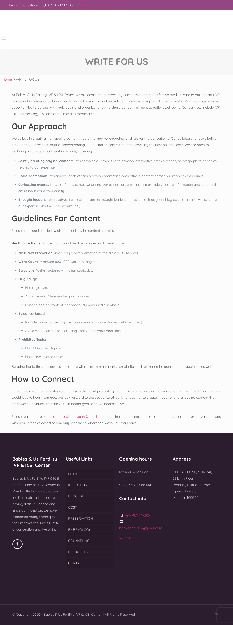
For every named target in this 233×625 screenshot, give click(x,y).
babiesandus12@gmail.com (101, 5)
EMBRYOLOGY (79, 529)
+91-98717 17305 (60, 5)
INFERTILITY (77, 485)
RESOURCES (78, 552)
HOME (73, 474)
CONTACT (76, 563)
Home (7, 79)
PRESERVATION (80, 518)
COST (72, 507)
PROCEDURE (78, 496)
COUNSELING (78, 541)
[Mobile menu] (4, 37)
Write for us (128, 538)
